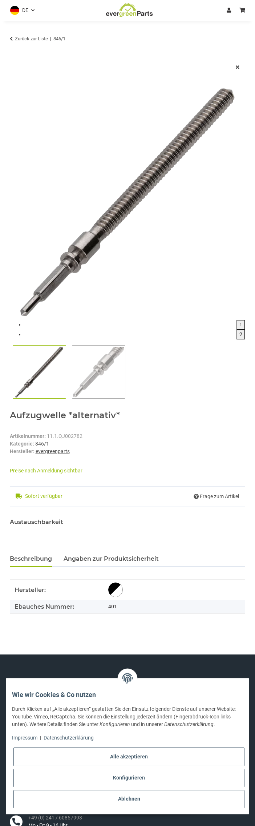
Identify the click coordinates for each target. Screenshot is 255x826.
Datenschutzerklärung (69, 738)
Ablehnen (129, 799)
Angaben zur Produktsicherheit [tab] (111, 558)
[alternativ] (115, 590)
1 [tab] (240, 324)
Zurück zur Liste (31, 38)
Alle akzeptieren (129, 756)
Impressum (24, 738)
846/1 (42, 444)
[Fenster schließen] (237, 67)
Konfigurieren (129, 778)
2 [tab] (240, 334)
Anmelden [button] (229, 10)
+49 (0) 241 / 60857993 (55, 818)
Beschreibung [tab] (31, 558)
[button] (21, 10)
